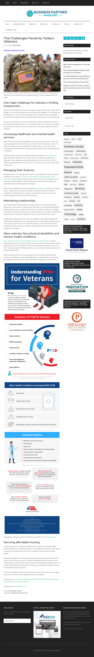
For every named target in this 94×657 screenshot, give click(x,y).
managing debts (40, 188)
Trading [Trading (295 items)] (81, 214)
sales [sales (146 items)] (65, 201)
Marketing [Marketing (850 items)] (80, 188)
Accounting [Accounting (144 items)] (66, 139)
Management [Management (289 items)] (68, 189)
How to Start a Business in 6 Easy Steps (76, 82)
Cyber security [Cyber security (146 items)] (78, 154)
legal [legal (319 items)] (65, 184)
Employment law (23, 593)
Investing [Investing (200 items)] (75, 181)
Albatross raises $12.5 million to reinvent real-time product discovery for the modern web (76, 88)
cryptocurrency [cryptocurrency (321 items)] (80, 151)
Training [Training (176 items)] (66, 219)
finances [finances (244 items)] (76, 172)
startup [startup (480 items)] (79, 210)
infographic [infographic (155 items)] (83, 177)
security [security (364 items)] (72, 201)
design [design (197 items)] (66, 158)
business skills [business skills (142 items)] (67, 142)
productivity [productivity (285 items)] (67, 197)
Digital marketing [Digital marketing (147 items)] (74, 158)
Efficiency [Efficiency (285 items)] (67, 162)
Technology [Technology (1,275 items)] (70, 214)
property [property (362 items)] (77, 197)
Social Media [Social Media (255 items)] (68, 205)
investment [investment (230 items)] (83, 181)
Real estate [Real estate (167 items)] (85, 197)
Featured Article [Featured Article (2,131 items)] (73, 167)
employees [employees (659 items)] (77, 162)
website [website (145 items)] (72, 219)
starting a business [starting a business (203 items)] (69, 209)
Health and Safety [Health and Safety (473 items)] (71, 177)
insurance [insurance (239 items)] (67, 181)
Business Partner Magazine (47, 13)
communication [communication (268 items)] (69, 151)
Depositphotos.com (19, 586)
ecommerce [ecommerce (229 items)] (84, 158)
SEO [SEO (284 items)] (78, 201)
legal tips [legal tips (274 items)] (81, 184)
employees (14, 593)
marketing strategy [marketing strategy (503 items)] (71, 193)
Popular (19, 591)
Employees (13, 591)
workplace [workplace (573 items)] (81, 219)
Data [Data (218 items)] (85, 154)
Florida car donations (49, 537)
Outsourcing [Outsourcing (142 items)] (83, 193)
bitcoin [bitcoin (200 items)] (73, 139)
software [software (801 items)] (78, 205)
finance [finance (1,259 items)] (68, 172)
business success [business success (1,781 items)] (74, 146)
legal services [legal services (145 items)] (73, 184)
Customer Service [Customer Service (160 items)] (68, 154)
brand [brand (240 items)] (79, 139)
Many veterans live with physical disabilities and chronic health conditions (27, 241)
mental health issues (50, 155)
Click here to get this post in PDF (14, 50)
